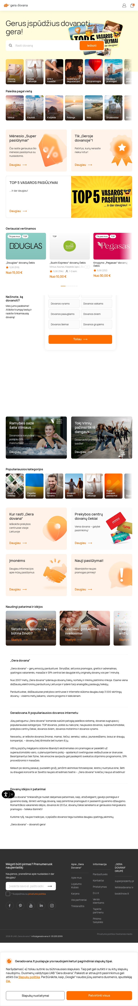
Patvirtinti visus (99, 995)
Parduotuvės (100, 937)
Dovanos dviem (92, 314)
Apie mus (76, 941)
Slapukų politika (29, 977)
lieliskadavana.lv (124, 950)
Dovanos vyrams (60, 303)
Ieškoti (91, 45)
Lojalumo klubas (76, 948)
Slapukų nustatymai (35, 996)
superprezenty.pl (124, 944)
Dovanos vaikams (93, 303)
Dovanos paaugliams (62, 314)
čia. (8, 981)
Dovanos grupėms (93, 324)
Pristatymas (100, 950)
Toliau (80, 339)
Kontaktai (98, 943)
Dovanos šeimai (60, 324)
